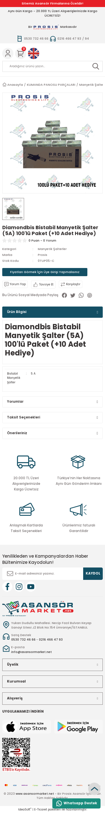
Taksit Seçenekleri (23, 417)
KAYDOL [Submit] (93, 573)
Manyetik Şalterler (52, 249)
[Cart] (20, 53)
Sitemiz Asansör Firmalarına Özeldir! (52, 3)
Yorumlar (15, 401)
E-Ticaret (40, 809)
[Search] (52, 66)
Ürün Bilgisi (16, 312)
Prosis (42, 255)
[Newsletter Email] (52, 573)
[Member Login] (7, 53)
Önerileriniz (17, 433)
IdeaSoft (24, 809)
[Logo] (37, 608)
